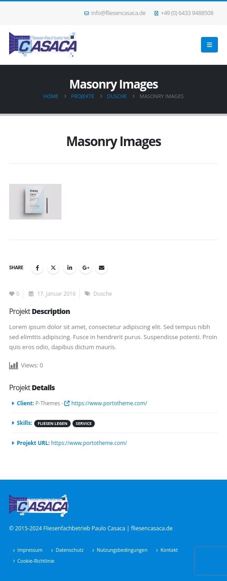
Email (101, 267)
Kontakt (169, 550)
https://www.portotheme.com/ (105, 403)
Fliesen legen (52, 423)
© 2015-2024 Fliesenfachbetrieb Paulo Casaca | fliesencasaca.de (91, 528)
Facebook (37, 267)
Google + (85, 267)
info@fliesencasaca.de (115, 13)
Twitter (53, 267)
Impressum (30, 550)
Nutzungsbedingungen (122, 550)
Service (84, 423)
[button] (209, 44)
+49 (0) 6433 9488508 (184, 13)
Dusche (102, 293)
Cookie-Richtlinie (35, 561)
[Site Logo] (43, 45)
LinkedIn (69, 267)
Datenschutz (69, 550)
